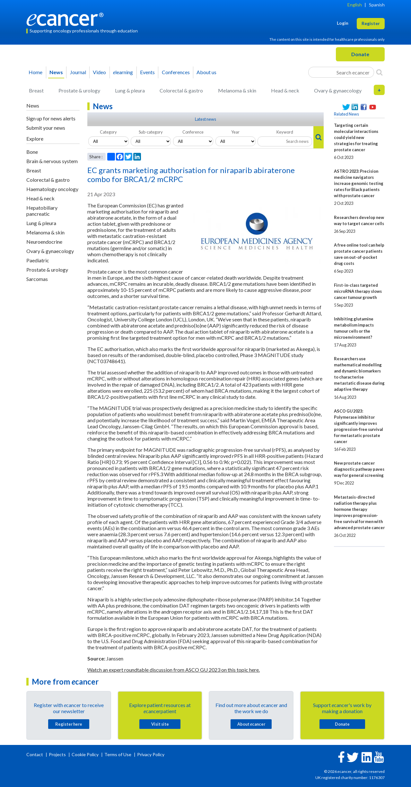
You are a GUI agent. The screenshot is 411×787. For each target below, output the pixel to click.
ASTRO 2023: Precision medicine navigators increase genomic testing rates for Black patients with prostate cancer (358, 183)
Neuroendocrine (44, 242)
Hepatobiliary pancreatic (41, 211)
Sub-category (151, 132)
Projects (58, 754)
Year (235, 132)
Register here (68, 724)
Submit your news (45, 128)
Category (108, 132)
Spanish (377, 4)
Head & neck (285, 90)
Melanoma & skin (237, 90)
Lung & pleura (130, 90)
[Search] (379, 72)
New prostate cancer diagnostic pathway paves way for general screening (359, 469)
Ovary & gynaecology (338, 90)
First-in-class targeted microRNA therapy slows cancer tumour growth (358, 291)
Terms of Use (117, 754)
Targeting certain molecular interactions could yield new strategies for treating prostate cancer (356, 137)
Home (35, 72)
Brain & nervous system (52, 161)
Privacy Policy (150, 754)
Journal (78, 72)
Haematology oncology (52, 189)
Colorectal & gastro (181, 90)
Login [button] (342, 23)
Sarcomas (37, 279)
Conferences (176, 72)
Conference (193, 132)
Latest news (205, 119)
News (56, 72)
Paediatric (37, 260)
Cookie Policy (85, 754)
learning (123, 72)
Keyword (284, 132)
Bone (32, 152)
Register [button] (371, 23)
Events (147, 72)
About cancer (251, 724)
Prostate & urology (79, 90)
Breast (36, 90)
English (354, 4)
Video (99, 72)
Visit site (160, 724)
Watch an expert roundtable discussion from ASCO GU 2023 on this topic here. (173, 670)
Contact (35, 754)
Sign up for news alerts (50, 118)
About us (206, 72)
